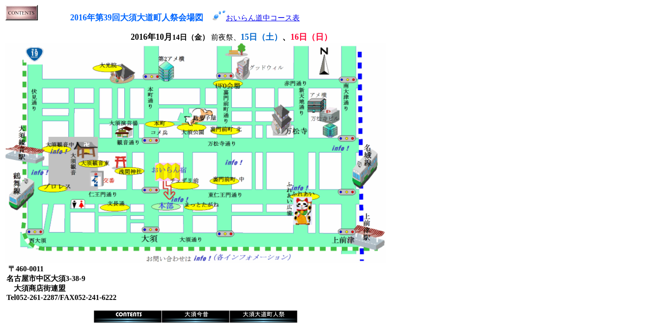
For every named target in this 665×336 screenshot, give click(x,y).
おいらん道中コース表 (263, 18)
